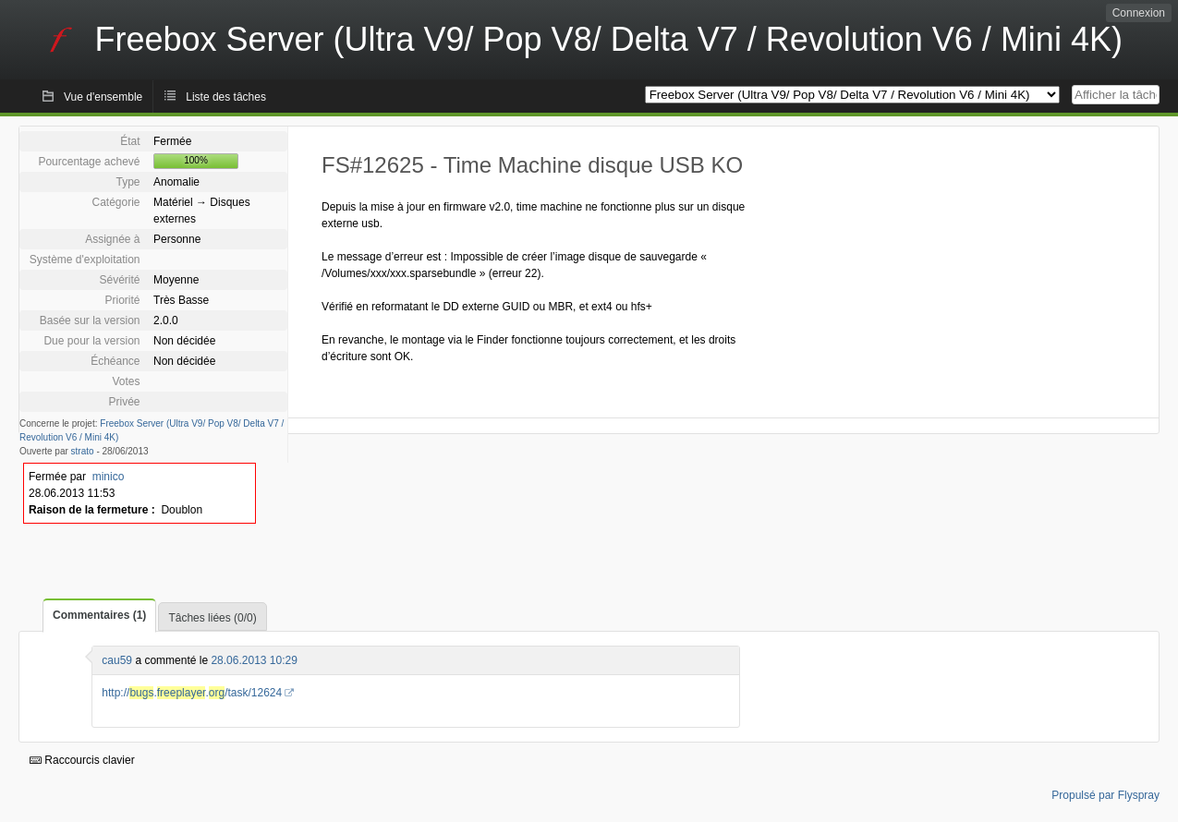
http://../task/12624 (192, 692)
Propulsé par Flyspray (1105, 795)
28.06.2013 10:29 (254, 660)
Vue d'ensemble (103, 97)
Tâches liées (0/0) (212, 617)
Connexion (1138, 12)
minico (108, 476)
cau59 (117, 660)
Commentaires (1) (99, 615)
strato (82, 451)
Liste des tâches (226, 97)
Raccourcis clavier (82, 760)
